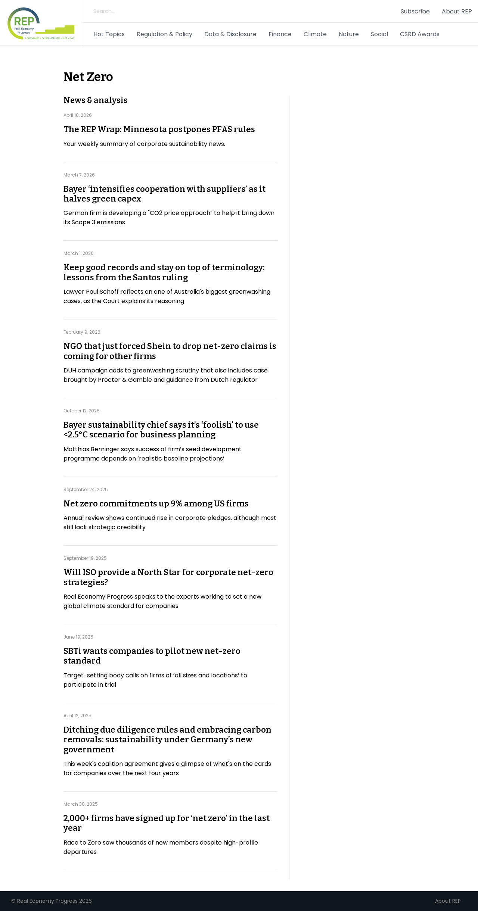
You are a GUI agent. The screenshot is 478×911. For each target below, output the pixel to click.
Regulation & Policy (164, 34)
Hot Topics (109, 34)
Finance (280, 34)
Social (379, 34)
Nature (349, 34)
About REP (457, 11)
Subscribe (415, 11)
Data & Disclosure (230, 34)
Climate (315, 34)
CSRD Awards (420, 34)
